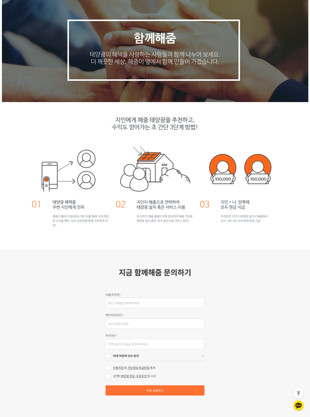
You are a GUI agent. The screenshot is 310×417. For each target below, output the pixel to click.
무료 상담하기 (154, 390)
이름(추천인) (113, 295)
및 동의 (131, 368)
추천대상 (111, 335)
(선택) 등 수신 (134, 376)
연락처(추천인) (115, 315)
